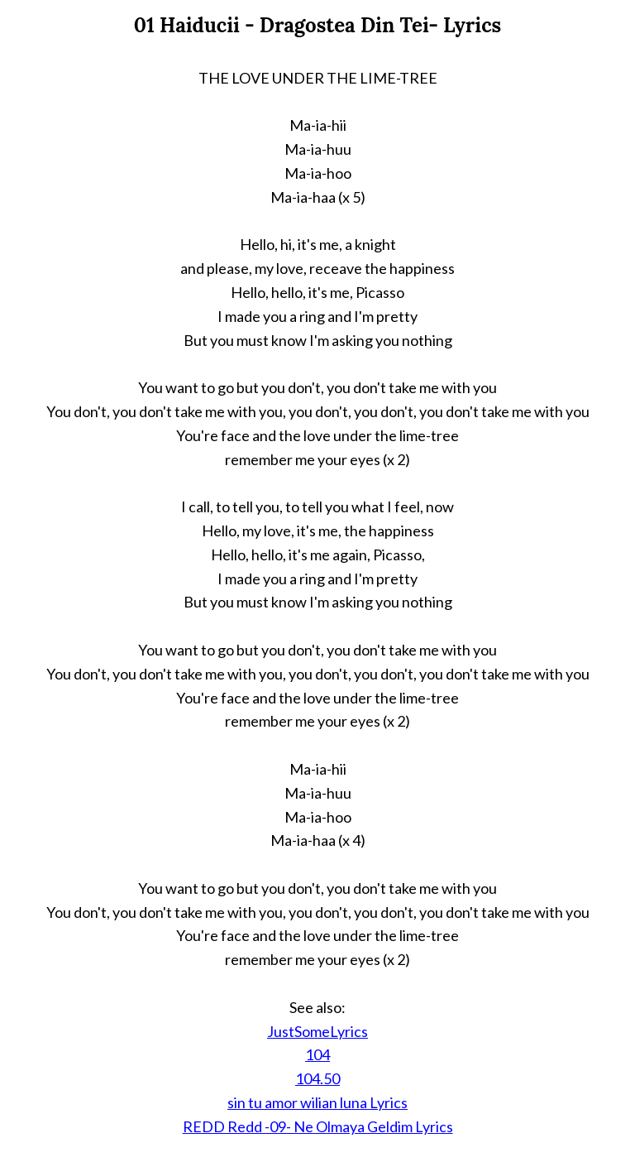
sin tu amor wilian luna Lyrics (317, 1102)
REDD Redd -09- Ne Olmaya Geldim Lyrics (318, 1126)
